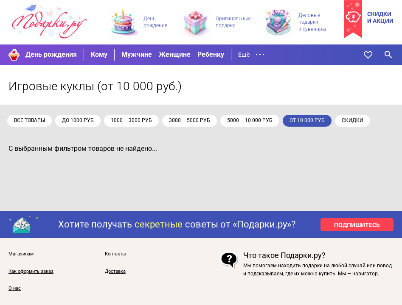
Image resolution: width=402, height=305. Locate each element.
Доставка (115, 271)
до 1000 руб (79, 120)
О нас (14, 288)
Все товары (30, 120)
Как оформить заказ (30, 271)
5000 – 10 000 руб (251, 120)
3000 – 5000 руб (190, 120)
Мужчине (136, 54)
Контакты (115, 254)
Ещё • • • (251, 54)
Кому (99, 54)
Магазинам (21, 254)
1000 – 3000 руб (132, 120)
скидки (354, 120)
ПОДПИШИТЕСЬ (357, 225)
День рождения (51, 54)
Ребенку (210, 54)
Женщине (175, 54)
